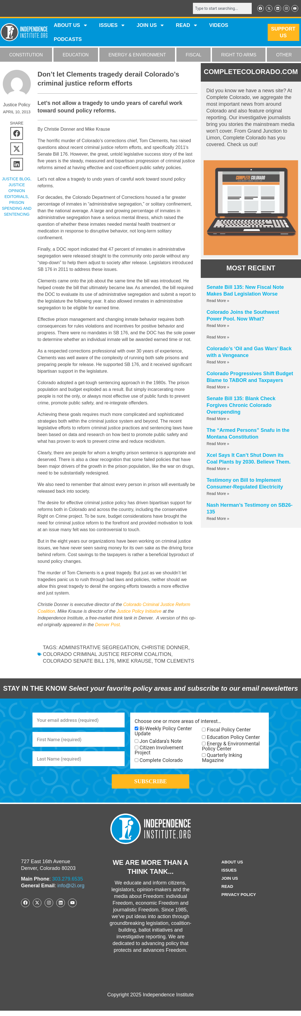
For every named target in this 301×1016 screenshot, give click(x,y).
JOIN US (151, 25)
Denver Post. (108, 625)
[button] (16, 134)
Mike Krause (134, 661)
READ (187, 25)
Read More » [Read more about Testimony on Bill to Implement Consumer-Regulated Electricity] (218, 494)
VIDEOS (218, 26)
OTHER (284, 55)
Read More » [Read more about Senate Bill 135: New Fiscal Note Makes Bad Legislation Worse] (218, 301)
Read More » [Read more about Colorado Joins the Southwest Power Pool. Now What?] (218, 326)
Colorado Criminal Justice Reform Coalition (107, 655)
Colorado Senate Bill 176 (78, 661)
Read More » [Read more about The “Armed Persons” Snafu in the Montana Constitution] (218, 444)
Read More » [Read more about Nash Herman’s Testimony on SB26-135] (218, 519)
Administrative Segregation (99, 648)
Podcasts (68, 40)
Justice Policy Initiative (139, 611)
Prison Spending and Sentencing (17, 209)
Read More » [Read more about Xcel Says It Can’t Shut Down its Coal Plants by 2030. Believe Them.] (218, 469)
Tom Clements (174, 661)
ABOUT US (71, 25)
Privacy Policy (239, 900)
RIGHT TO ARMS (238, 55)
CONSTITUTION (26, 55)
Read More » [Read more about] (218, 337)
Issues (112, 25)
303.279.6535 (67, 884)
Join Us (229, 883)
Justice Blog (16, 179)
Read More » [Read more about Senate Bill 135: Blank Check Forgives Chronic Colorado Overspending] (218, 419)
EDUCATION (76, 55)
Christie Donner (164, 648)
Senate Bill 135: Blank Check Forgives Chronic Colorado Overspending (241, 405)
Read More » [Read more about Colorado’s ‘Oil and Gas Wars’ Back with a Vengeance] (218, 362)
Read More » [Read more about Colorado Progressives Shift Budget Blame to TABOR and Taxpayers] (218, 387)
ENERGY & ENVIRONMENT (137, 55)
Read (226, 892)
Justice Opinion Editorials (16, 191)
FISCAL (193, 55)
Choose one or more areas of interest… (178, 721)
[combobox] (219, 8)
